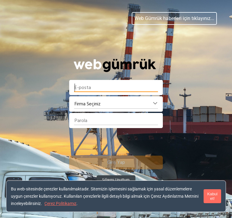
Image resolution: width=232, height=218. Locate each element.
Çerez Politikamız (60, 203)
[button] (116, 162)
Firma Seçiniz (88, 104)
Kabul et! (212, 196)
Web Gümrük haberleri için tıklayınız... (174, 18)
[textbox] (116, 87)
